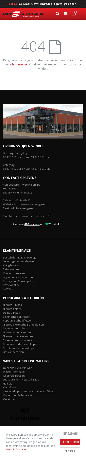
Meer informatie (16, 449)
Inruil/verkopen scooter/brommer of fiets (28, 391)
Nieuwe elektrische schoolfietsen (23, 324)
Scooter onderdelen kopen (19, 348)
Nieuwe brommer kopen (18, 336)
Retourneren (11, 269)
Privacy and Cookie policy (18, 281)
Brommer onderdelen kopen (20, 344)
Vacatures (9, 399)
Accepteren (71, 442)
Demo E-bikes (11, 312)
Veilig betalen (11, 265)
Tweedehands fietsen (16, 328)
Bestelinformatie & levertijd (19, 257)
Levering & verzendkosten (19, 261)
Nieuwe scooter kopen (17, 332)
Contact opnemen (14, 273)
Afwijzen (70, 451)
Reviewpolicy (11, 285)
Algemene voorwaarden (18, 277)
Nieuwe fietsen (12, 309)
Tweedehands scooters (17, 340)
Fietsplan (8, 383)
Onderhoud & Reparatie (18, 395)
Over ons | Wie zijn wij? (17, 368)
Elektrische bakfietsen (16, 316)
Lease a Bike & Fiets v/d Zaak (21, 379)
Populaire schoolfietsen (17, 320)
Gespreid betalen (14, 375)
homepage (19, 64)
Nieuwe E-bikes (12, 305)
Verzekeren (10, 387)
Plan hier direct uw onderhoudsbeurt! (26, 216)
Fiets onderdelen (13, 352)
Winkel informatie (14, 371)
